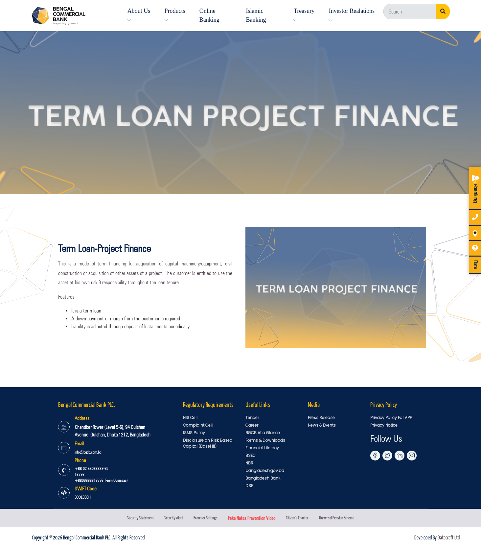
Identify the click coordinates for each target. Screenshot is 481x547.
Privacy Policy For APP (391, 417)
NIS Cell (190, 417)
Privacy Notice (384, 425)
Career (251, 425)
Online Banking (209, 15)
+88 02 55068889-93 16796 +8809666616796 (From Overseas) (101, 474)
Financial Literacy (262, 448)
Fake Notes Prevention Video (251, 518)
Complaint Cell (198, 425)
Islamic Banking (256, 15)
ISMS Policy (194, 432)
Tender (252, 417)
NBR (249, 463)
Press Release (321, 417)
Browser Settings (206, 517)
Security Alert (173, 517)
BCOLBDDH (83, 497)
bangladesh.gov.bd (264, 470)
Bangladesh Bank (262, 478)
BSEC (250, 455)
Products (174, 15)
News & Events (322, 425)
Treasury (304, 15)
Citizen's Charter (297, 517)
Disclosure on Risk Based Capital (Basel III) (207, 443)
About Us (138, 15)
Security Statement (140, 517)
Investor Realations (352, 15)
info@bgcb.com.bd (88, 452)
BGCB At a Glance (262, 432)
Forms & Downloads (265, 440)
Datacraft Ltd (449, 537)
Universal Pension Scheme (336, 517)
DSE (249, 485)
